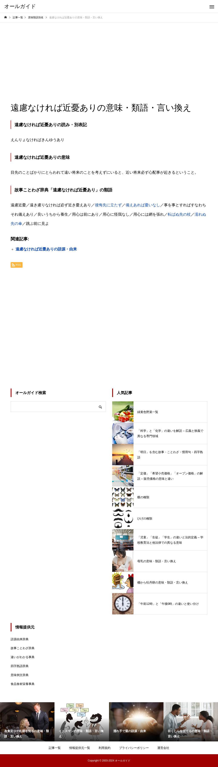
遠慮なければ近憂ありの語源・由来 (46, 249)
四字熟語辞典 (20, 666)
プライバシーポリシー (134, 748)
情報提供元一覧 (79, 748)
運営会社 (163, 748)
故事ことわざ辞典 (22, 648)
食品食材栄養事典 (22, 684)
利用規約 (104, 748)
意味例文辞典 (20, 675)
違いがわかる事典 (22, 657)
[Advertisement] (109, 54)
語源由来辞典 (20, 639)
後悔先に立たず (108, 205)
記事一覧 (55, 748)
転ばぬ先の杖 (179, 214)
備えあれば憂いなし (143, 205)
